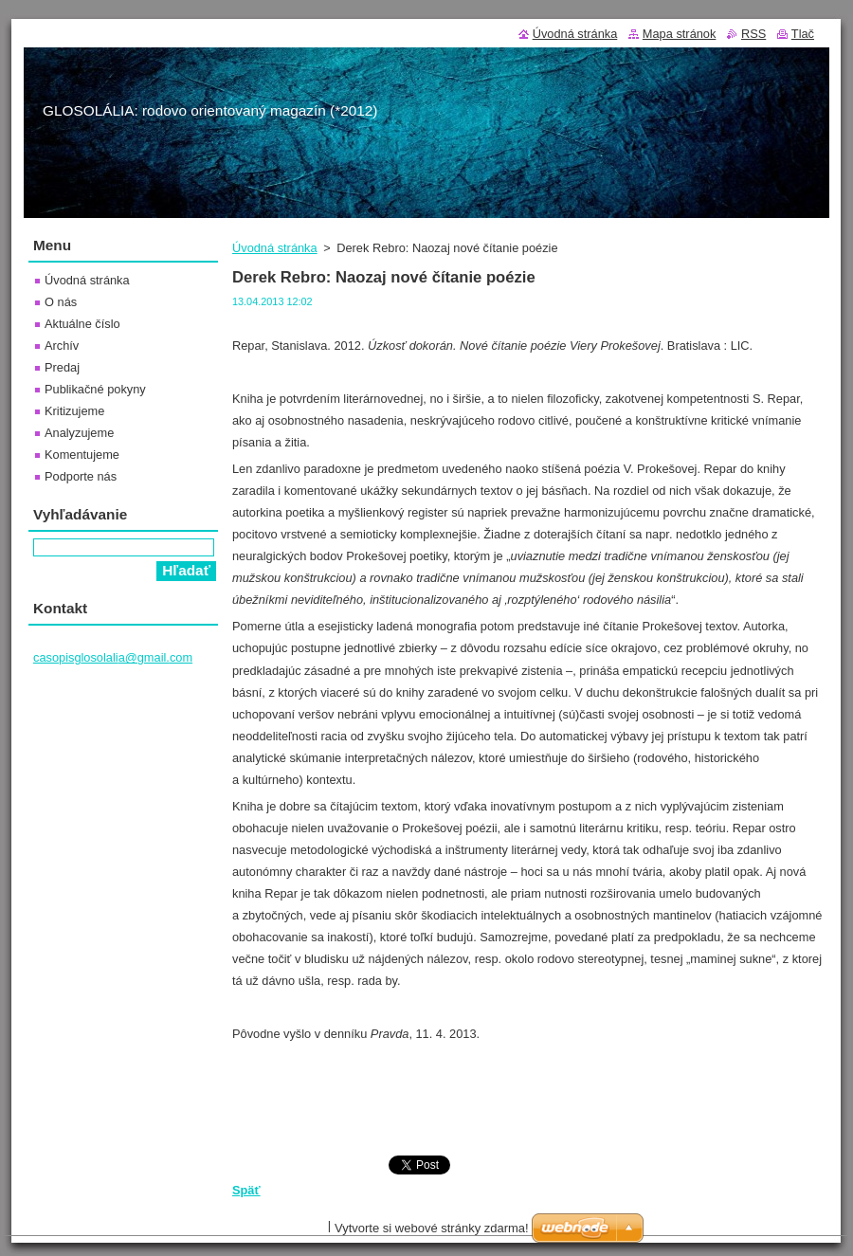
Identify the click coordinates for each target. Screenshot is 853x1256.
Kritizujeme (74, 411)
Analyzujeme (79, 433)
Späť (246, 1190)
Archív (62, 345)
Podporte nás (81, 476)
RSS (753, 34)
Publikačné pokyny (95, 389)
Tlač (802, 34)
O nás (61, 302)
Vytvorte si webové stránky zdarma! (432, 1228)
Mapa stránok (680, 34)
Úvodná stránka (275, 248)
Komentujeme (82, 454)
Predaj (62, 367)
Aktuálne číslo (82, 324)
